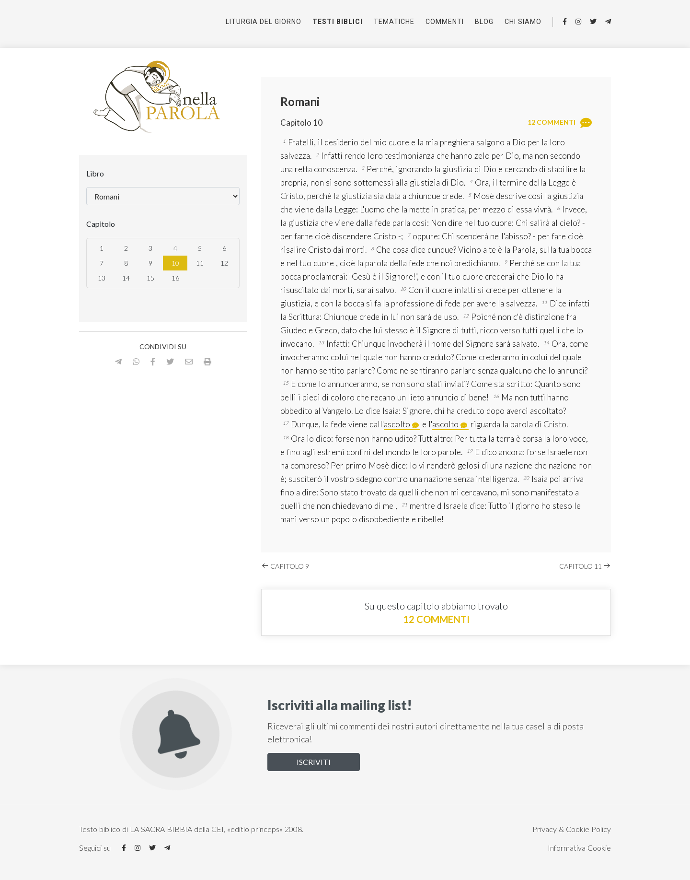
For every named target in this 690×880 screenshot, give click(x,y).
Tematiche (394, 21)
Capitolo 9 (285, 566)
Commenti (445, 21)
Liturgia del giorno (263, 21)
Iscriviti (314, 761)
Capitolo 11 (585, 566)
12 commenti (436, 619)
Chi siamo (523, 21)
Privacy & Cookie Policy (571, 828)
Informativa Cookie (579, 847)
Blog (484, 21)
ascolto (397, 424)
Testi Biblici (337, 21)
